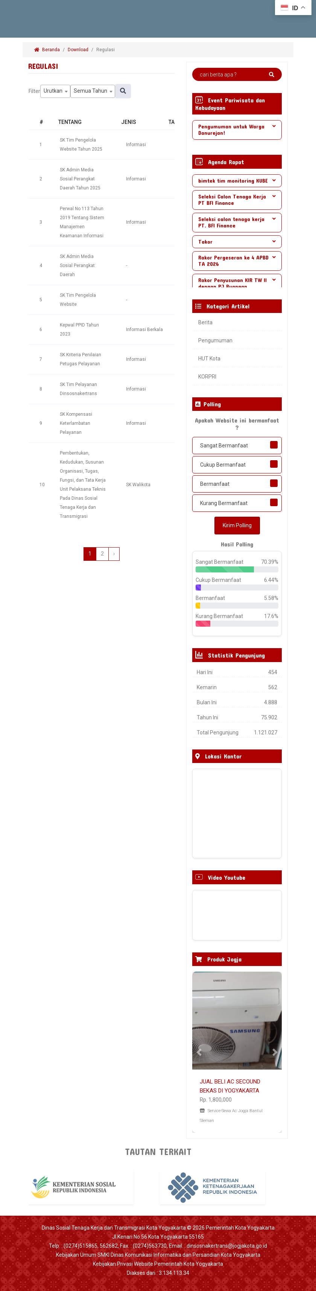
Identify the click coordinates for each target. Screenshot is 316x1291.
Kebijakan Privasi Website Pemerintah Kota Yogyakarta (158, 1264)
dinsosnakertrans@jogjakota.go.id (227, 1246)
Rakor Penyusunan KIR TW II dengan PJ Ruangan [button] (237, 283)
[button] (199, 1052)
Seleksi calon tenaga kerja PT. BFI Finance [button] (237, 222)
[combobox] (55, 91)
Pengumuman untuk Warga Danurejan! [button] (237, 129)
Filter (34, 91)
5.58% (271, 598)
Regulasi (106, 49)
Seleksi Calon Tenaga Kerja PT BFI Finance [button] (237, 199)
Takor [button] (237, 241)
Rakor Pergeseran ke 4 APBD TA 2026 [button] (237, 260)
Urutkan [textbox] (53, 91)
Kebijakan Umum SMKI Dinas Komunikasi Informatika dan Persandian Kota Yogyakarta (158, 1255)
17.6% (271, 616)
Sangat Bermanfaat (224, 446)
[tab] (237, 130)
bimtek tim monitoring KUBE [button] (237, 180)
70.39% (269, 562)
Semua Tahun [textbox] (90, 91)
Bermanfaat (214, 484)
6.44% (271, 580)
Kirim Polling (237, 525)
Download (78, 49)
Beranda (47, 49)
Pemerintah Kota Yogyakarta (240, 1228)
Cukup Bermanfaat (223, 465)
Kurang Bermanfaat (224, 503)
